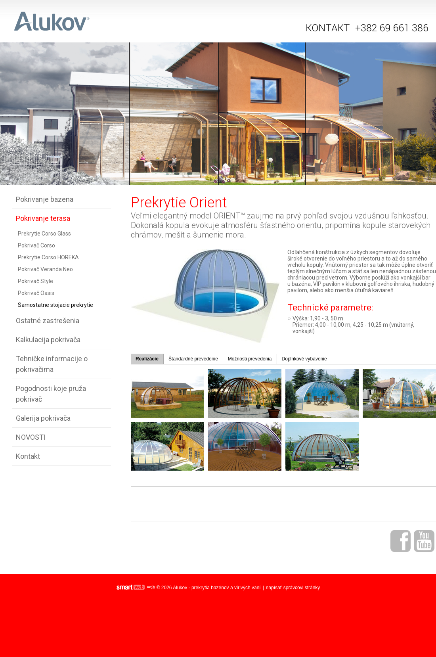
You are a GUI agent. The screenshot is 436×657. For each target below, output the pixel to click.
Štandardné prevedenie (193, 359)
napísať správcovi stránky (293, 587)
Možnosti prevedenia (250, 359)
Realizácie (147, 359)
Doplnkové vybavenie (304, 359)
